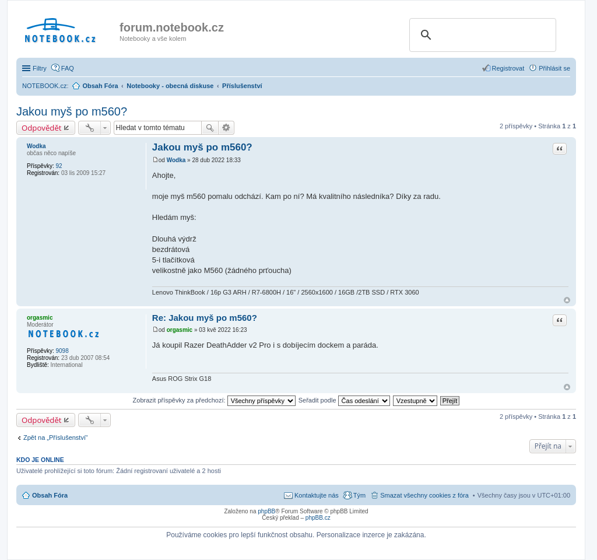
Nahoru (567, 300)
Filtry (40, 68)
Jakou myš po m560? (71, 111)
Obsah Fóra (50, 495)
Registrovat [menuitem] (508, 68)
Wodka (36, 146)
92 (58, 166)
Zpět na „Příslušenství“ (55, 437)
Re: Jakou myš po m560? (204, 318)
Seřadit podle (344, 400)
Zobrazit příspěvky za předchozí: (214, 400)
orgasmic (39, 317)
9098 (61, 351)
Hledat (210, 128)
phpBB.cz (318, 517)
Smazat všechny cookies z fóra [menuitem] (424, 495)
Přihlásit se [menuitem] (554, 68)
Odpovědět (42, 128)
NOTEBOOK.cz (44, 85)
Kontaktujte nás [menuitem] (316, 495)
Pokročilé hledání (226, 128)
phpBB (266, 511)
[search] (481, 35)
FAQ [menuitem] (67, 68)
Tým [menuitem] (359, 495)
